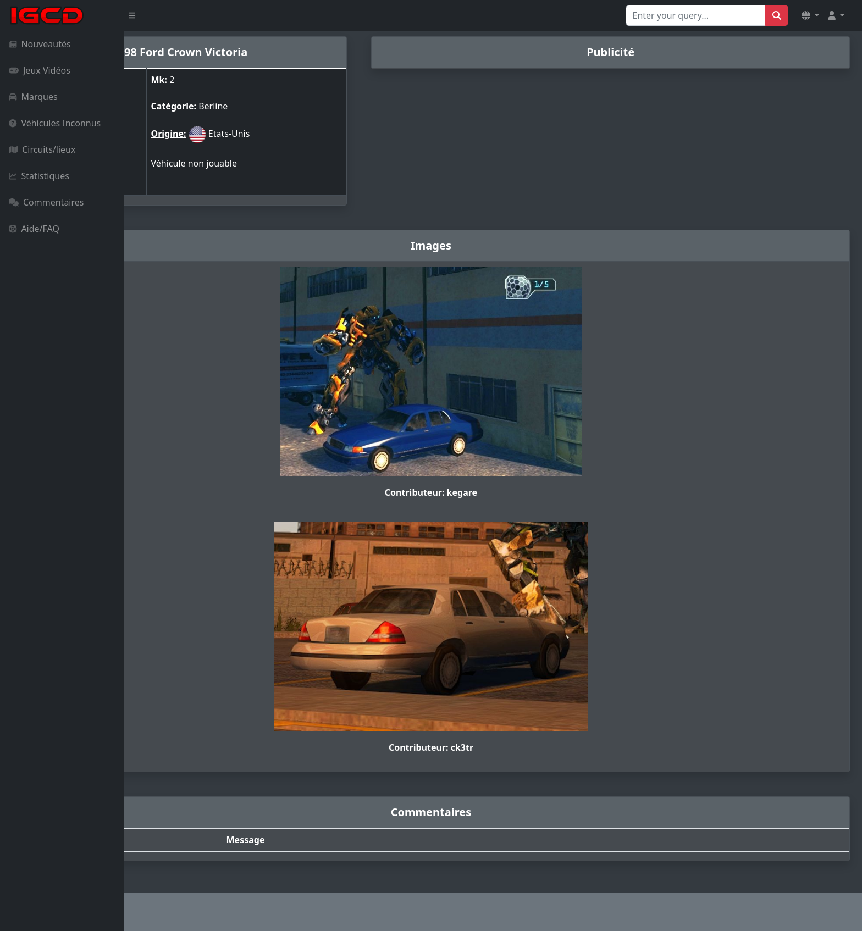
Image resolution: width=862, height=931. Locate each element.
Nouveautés (40, 44)
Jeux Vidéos (39, 70)
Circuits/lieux (42, 149)
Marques (33, 97)
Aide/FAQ (34, 229)
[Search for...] (696, 15)
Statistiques (39, 176)
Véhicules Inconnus (55, 123)
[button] (810, 15)
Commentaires (46, 202)
